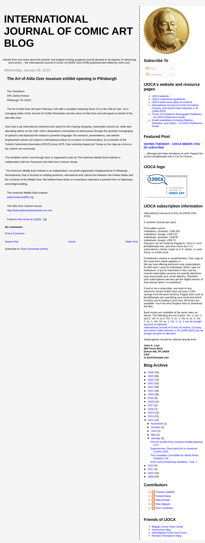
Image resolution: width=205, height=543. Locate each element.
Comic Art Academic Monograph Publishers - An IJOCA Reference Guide (177, 116)
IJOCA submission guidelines (168, 99)
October (156, 427)
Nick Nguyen (163, 504)
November (157, 423)
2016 (151, 409)
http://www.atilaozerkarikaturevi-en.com (29, 210)
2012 (151, 465)
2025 (151, 376)
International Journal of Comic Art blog (68, 31)
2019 (151, 397)
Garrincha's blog (161, 529)
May (154, 434)
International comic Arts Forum (169, 532)
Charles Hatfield (165, 491)
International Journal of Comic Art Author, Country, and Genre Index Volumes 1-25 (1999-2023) (175, 108)
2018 (151, 401)
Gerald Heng (163, 495)
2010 (151, 472)
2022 (151, 386)
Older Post (131, 241)
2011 (151, 469)
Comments (154, 74)
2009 (151, 476)
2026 (151, 372)
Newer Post (11, 241)
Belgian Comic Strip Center (167, 526)
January (156, 438)
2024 (151, 379)
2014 (151, 416)
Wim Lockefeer (164, 508)
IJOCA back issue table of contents (172, 102)
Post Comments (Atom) (34, 248)
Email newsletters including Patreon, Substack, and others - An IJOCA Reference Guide (177, 123)
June (154, 430)
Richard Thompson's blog (166, 535)
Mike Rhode (163, 500)
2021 (151, 390)
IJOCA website (160, 96)
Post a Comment (14, 233)
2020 (151, 394)
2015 (151, 412)
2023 (151, 383)
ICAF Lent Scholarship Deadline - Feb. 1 (173, 461)
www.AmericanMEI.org (20, 197)
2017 (151, 405)
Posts (151, 68)
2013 (151, 420)
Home (71, 241)
